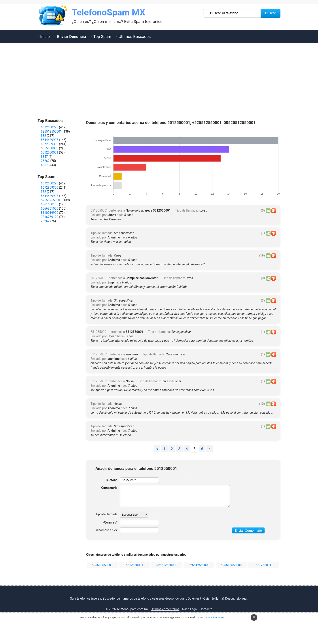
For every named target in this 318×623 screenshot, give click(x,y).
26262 (45, 161)
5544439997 (49, 140)
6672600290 (49, 127)
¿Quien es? (110, 522)
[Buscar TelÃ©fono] (232, 13)
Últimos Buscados (135, 36)
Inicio (45, 36)
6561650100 (49, 204)
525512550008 (231, 565)
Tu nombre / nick (105, 530)
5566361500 (49, 208)
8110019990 (49, 212)
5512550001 (134, 565)
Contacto (206, 609)
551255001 (263, 565)
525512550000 (166, 565)
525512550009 (199, 565)
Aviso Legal (190, 609)
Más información (215, 617)
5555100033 (49, 148)
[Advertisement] (159, 81)
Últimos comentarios (165, 609)
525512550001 (102, 565)
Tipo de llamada (106, 514)
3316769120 (49, 217)
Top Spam (102, 36)
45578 (45, 165)
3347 (44, 156)
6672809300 (49, 144)
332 (43, 135)
